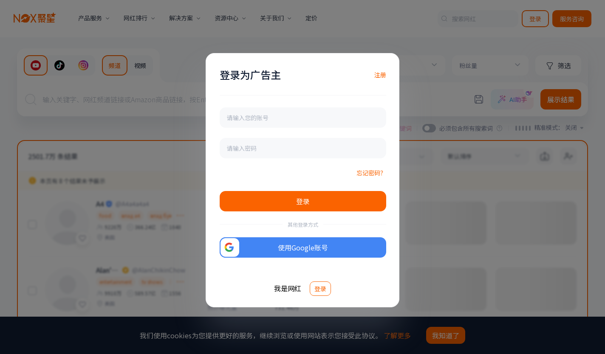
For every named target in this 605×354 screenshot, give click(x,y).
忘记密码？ (371, 173)
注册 (380, 74)
